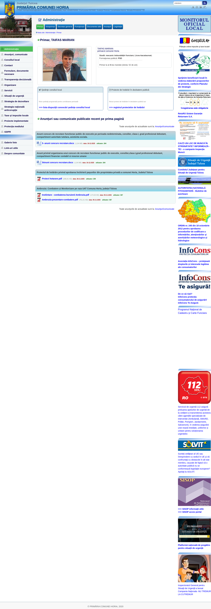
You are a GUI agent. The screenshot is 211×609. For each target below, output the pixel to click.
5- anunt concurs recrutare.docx (55, 143)
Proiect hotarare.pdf (52, 178)
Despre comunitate (14, 153)
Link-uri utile (11, 148)
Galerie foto (10, 142)
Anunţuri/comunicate (164, 126)
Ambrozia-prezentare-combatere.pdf (60, 199)
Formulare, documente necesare (16, 72)
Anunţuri (107, 27)
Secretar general (65, 27)
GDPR (7, 131)
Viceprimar (50, 27)
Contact (8, 65)
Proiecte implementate (16, 121)
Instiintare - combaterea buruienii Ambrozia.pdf (65, 195)
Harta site (40, 32)
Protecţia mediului (14, 126)
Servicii (8, 90)
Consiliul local (12, 59)
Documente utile (94, 27)
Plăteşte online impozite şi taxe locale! (194, 47)
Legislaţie (118, 27)
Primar (40, 27)
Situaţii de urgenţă (14, 95)
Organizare (10, 85)
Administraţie (11, 49)
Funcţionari (79, 27)
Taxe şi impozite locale (16, 115)
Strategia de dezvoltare (16, 101)
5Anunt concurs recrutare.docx (55, 162)
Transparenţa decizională (17, 79)
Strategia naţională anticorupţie (14, 108)
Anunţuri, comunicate (15, 54)
